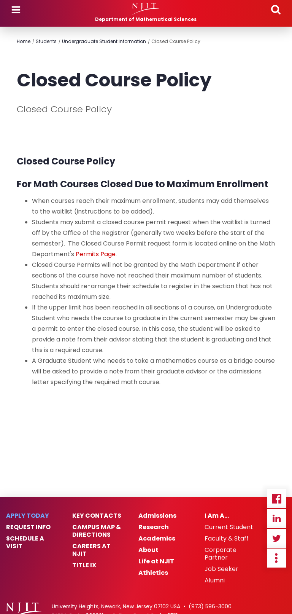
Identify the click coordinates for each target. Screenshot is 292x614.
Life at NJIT (156, 561)
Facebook (276, 498)
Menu (16, 10)
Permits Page (96, 254)
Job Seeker (221, 569)
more (276, 558)
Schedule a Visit (25, 542)
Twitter (276, 538)
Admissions (157, 516)
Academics (156, 538)
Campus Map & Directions (96, 531)
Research (153, 527)
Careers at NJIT (91, 550)
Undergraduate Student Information (104, 41)
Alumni (215, 580)
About (148, 550)
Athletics (153, 573)
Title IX (84, 565)
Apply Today (27, 516)
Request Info (28, 527)
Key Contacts (96, 516)
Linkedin (276, 518)
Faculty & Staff (227, 538)
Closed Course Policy (175, 41)
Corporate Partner (220, 553)
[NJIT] (146, 9)
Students (46, 41)
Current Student (229, 527)
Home (23, 41)
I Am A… (217, 516)
